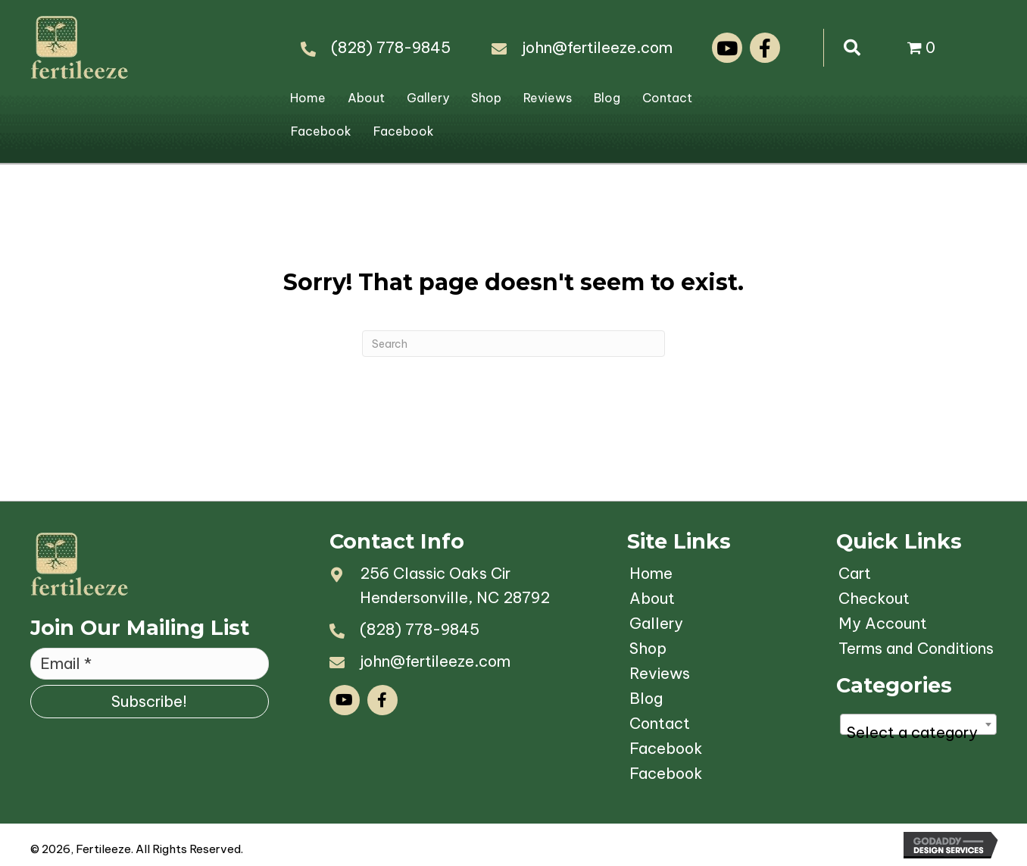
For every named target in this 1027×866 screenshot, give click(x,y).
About (366, 97)
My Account (882, 623)
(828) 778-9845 (391, 47)
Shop (486, 97)
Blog (607, 97)
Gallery (428, 97)
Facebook (321, 131)
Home (308, 97)
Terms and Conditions (916, 648)
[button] (727, 48)
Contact (667, 97)
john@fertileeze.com (597, 47)
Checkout (874, 598)
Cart (854, 573)
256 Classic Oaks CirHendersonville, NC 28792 (455, 585)
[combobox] (918, 724)
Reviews (547, 97)
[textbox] (918, 732)
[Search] (513, 343)
